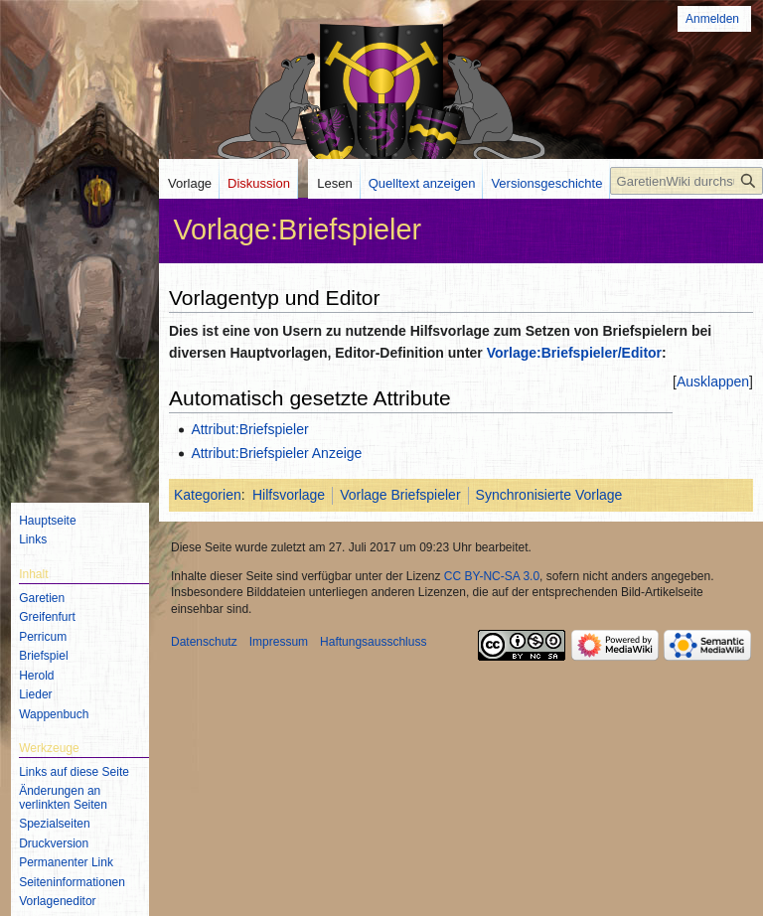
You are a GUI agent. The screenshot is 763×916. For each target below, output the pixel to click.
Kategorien (207, 495)
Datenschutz (204, 642)
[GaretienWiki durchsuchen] (686, 181)
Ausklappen (713, 381)
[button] (713, 381)
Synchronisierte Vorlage (549, 495)
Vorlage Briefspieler (400, 495)
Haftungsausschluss (373, 642)
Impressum (278, 642)
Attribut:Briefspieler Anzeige (276, 453)
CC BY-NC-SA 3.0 (491, 576)
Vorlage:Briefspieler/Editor (574, 353)
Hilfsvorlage (288, 495)
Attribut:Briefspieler (249, 429)
